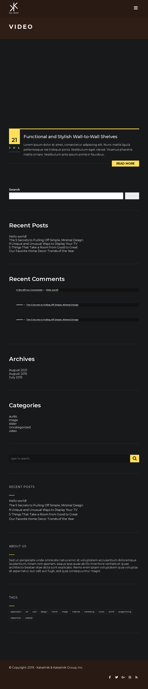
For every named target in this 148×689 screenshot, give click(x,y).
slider (13, 423)
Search (14, 189)
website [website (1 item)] (29, 618)
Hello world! (18, 236)
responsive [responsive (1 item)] (16, 618)
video (13, 431)
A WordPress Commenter (29, 290)
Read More (125, 163)
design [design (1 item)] (44, 611)
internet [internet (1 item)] (76, 611)
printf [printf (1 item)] (111, 611)
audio (13, 416)
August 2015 (18, 373)
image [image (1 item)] (65, 611)
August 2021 (18, 370)
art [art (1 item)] (27, 611)
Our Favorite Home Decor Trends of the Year (41, 251)
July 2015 (15, 377)
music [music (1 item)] (101, 611)
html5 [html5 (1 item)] (54, 611)
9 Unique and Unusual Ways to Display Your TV (43, 243)
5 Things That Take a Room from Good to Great (43, 247)
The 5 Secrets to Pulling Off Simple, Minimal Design (46, 240)
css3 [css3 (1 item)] (35, 611)
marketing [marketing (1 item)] (89, 611)
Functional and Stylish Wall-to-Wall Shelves (70, 136)
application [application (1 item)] (16, 611)
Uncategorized (20, 427)
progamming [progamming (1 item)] (125, 611)
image (13, 420)
